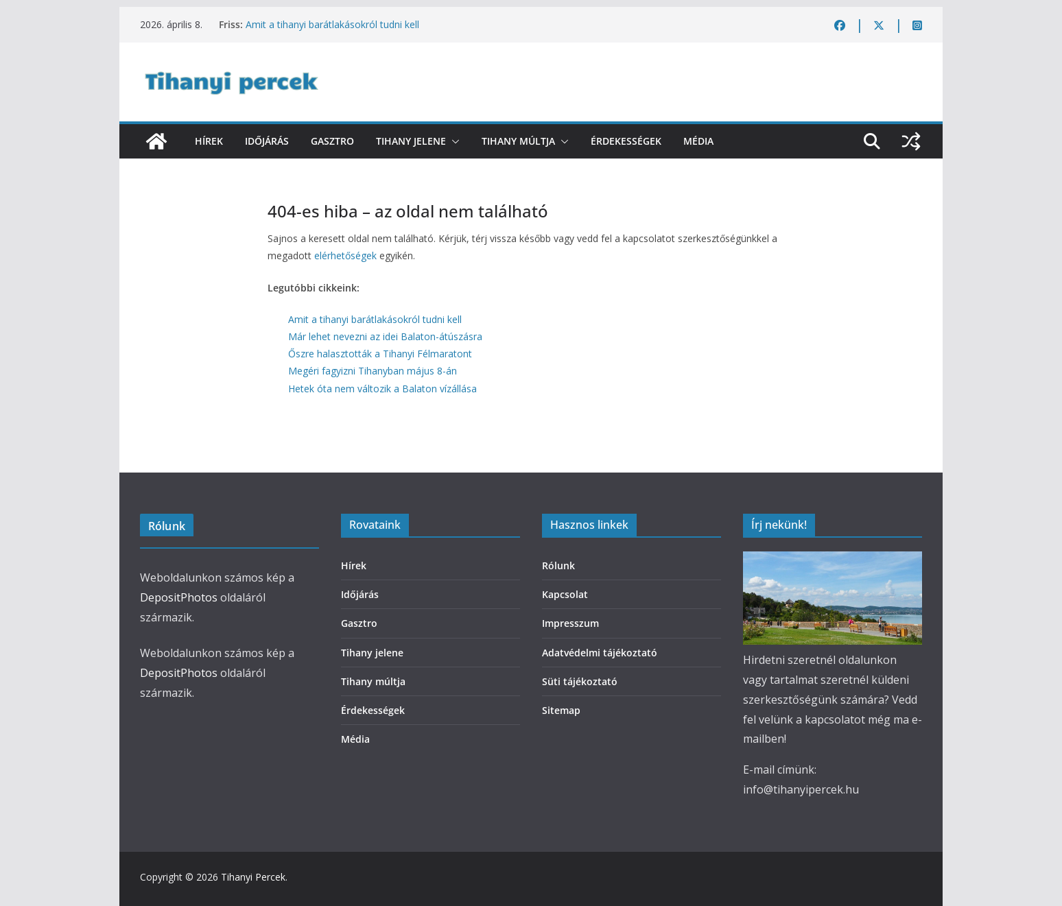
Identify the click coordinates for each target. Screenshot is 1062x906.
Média (698, 140)
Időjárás (267, 140)
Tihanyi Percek (253, 876)
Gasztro (332, 140)
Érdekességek (626, 140)
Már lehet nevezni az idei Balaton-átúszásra (385, 336)
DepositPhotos (178, 597)
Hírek (209, 140)
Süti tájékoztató (579, 681)
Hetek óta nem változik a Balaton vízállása (382, 388)
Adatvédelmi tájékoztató (599, 652)
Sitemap (561, 710)
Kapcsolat (565, 594)
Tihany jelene (411, 140)
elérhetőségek (345, 255)
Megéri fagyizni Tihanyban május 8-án (372, 370)
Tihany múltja (518, 140)
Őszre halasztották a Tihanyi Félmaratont (380, 353)
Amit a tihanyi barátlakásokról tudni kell (332, 24)
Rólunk (558, 565)
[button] (453, 141)
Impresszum (570, 623)
